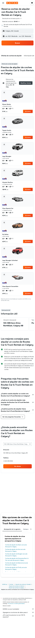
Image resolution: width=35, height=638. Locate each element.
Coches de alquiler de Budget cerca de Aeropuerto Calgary (16, 555)
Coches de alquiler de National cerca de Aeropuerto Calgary (16, 564)
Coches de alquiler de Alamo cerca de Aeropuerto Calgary (16, 546)
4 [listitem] (3, 108)
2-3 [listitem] (11, 290)
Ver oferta (28, 111)
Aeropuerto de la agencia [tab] (12, 529)
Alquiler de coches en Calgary (16, 587)
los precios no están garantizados (16, 603)
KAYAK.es (4, 584)
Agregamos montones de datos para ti (18, 612)
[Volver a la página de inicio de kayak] (12, 3)
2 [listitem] (7, 108)
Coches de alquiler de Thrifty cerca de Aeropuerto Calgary (16, 568)
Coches (11, 584)
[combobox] (11, 18)
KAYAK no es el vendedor (18, 609)
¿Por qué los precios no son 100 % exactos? (18, 616)
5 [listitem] (3, 134)
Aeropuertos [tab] (27, 529)
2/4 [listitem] (11, 134)
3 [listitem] (7, 134)
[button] (3, 3)
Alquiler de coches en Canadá (23, 584)
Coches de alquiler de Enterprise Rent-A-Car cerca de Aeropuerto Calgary (17, 559)
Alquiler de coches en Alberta (16, 586)
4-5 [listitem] (11, 108)
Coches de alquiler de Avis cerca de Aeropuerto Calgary (15, 550)
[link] (17, 466)
